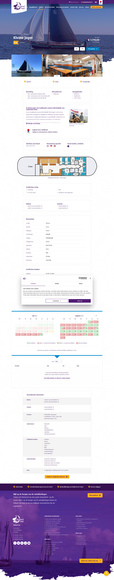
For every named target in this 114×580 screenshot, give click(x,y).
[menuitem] (33, 7)
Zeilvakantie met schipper (51, 525)
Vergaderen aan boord (51, 530)
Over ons (81, 7)
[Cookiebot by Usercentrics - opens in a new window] (80, 278)
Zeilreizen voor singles (51, 550)
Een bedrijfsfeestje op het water (53, 529)
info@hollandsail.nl (19, 541)
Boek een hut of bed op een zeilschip (54, 542)
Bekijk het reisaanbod (50, 544)
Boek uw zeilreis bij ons (91, 561)
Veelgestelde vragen (81, 540)
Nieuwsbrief (95, 495)
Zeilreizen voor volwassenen (52, 548)
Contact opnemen (81, 538)
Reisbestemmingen (81, 542)
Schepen (41, 7)
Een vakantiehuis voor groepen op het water (56, 527)
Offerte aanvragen (96, 7)
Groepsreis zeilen (49, 554)
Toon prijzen (92, 49)
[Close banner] (90, 278)
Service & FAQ (73, 7)
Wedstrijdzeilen (49, 552)
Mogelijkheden (33, 7)
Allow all (79, 301)
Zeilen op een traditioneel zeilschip (53, 519)
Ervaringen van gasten (82, 544)
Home (15, 34)
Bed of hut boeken (50, 7)
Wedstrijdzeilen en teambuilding (53, 532)
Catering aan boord (81, 526)
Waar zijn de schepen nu (82, 528)
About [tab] (80, 283)
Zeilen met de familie (50, 546)
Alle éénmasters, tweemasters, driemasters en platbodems (87, 520)
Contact (87, 7)
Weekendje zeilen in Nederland (53, 523)
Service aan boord (81, 524)
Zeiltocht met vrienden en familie (53, 521)
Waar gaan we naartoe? (62, 7)
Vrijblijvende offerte (81, 536)
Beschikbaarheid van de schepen (84, 523)
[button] (101, 65)
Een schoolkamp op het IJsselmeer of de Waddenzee (57, 534)
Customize (57, 301)
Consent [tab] (33, 283)
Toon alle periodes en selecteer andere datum (57, 378)
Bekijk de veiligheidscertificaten (57, 477)
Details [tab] (57, 283)
